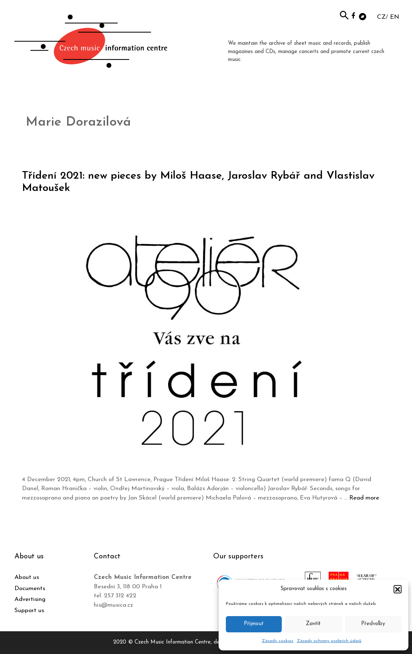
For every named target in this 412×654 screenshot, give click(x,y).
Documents (29, 588)
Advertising (29, 599)
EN (394, 17)
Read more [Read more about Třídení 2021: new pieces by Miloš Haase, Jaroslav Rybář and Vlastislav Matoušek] (364, 498)
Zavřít (313, 624)
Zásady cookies (277, 641)
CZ (381, 17)
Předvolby (373, 624)
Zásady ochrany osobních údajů (329, 641)
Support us (29, 610)
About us (26, 577)
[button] (397, 589)
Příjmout (254, 624)
